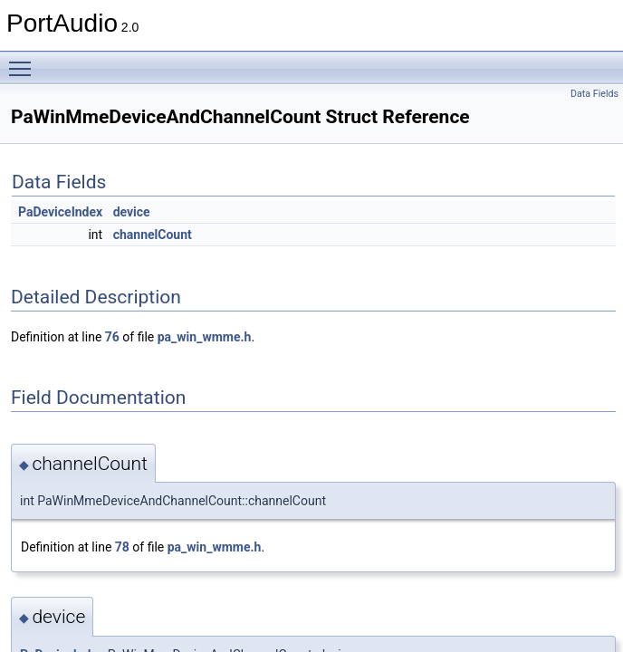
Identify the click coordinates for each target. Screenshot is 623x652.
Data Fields (594, 94)
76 (112, 337)
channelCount (152, 234)
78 (122, 547)
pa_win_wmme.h (205, 337)
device (131, 212)
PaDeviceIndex (60, 212)
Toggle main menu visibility (24, 61)
